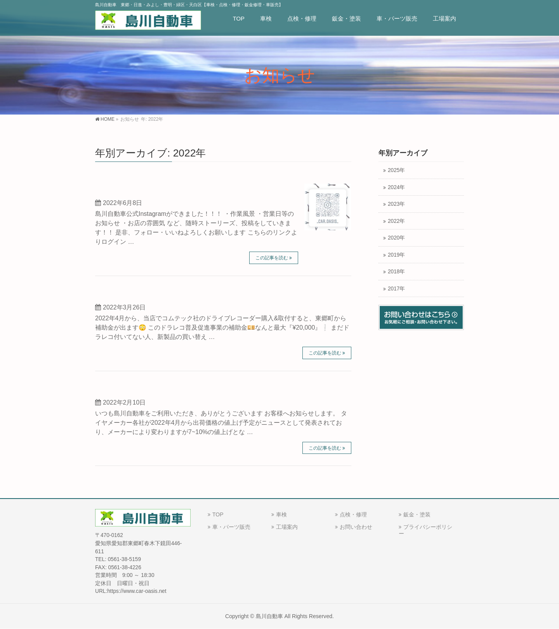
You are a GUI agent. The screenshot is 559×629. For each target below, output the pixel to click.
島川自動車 (269, 616)
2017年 (396, 289)
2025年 (396, 170)
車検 (281, 514)
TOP (218, 514)
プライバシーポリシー (425, 530)
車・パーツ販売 (231, 527)
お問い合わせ (356, 527)
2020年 (396, 238)
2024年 (396, 187)
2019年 (396, 255)
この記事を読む (271, 258)
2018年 (396, 272)
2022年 (396, 221)
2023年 (396, 204)
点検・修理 (353, 514)
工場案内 (287, 527)
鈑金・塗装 (417, 514)
